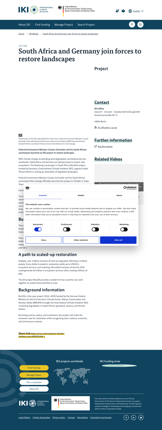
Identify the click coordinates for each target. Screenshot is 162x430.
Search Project (86, 24)
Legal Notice (24, 417)
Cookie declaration (41, 417)
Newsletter (82, 417)
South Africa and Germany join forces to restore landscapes (70, 33)
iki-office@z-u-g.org (107, 127)
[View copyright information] (20, 135)
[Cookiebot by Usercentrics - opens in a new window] (125, 188)
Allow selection (81, 240)
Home (21, 33)
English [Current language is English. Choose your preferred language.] (136, 11)
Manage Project (63, 24)
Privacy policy (59, 417)
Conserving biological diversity (113, 365)
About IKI (24, 24)
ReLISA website (105, 146)
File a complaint (34, 382)
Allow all (118, 240)
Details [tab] (81, 195)
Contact (71, 417)
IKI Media (33, 33)
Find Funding (34, 367)
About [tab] (119, 195)
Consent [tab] (43, 195)
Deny (43, 240)
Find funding (42, 24)
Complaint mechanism (101, 417)
